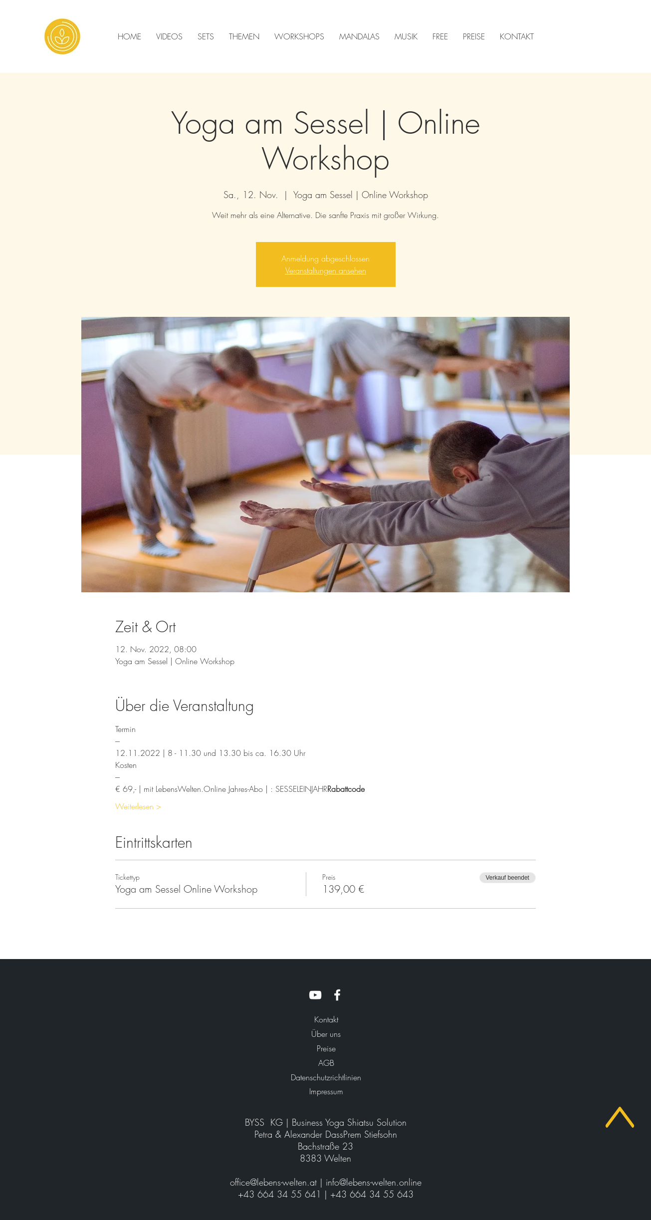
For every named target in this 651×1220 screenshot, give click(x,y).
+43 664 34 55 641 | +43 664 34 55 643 (326, 1194)
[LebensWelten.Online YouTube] (315, 994)
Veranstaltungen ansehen (325, 270)
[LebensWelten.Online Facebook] (337, 994)
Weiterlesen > (138, 806)
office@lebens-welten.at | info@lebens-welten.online (326, 1182)
